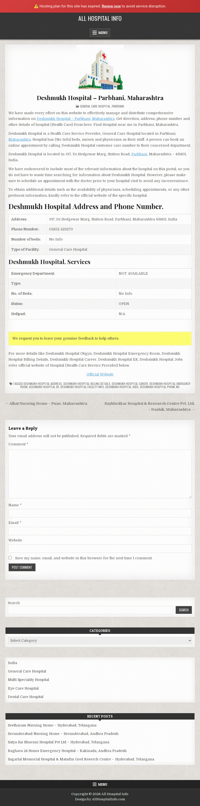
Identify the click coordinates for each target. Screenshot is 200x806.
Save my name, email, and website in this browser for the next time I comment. (83, 558)
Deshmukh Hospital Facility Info (82, 387)
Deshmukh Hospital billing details (86, 383)
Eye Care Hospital (23, 688)
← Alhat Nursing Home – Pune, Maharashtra (46, 404)
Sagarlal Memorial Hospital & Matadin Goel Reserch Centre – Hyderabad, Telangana (81, 759)
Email (14, 523)
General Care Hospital (95, 106)
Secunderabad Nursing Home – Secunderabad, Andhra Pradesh (63, 734)
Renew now (111, 6)
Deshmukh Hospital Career (130, 383)
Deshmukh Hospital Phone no (159, 387)
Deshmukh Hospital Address (43, 383)
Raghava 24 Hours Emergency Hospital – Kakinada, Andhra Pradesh (67, 751)
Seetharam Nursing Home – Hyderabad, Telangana (52, 725)
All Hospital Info (100, 18)
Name (15, 505)
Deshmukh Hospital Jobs (122, 387)
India (12, 663)
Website (15, 540)
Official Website (100, 374)
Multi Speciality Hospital (28, 680)
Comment (18, 444)
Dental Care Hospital (25, 697)
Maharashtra (19, 139)
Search (14, 603)
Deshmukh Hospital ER (44, 387)
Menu (103, 33)
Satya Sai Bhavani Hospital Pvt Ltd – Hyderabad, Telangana (58, 742)
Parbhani (118, 106)
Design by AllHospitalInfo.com (100, 799)
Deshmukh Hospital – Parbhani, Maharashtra (100, 98)
